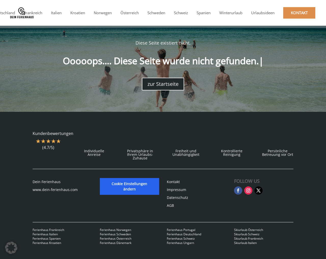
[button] (11, 248)
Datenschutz (177, 197)
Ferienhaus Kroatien (47, 243)
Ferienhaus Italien (45, 234)
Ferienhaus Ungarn (180, 243)
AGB (170, 205)
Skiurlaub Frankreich (248, 238)
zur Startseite (163, 83)
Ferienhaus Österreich (115, 238)
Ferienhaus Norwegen (115, 230)
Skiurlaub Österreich (248, 230)
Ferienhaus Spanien (47, 238)
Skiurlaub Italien (245, 243)
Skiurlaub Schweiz (247, 234)
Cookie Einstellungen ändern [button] (129, 186)
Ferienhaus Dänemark (115, 243)
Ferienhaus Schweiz (181, 238)
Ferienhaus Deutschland (184, 234)
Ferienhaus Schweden (115, 234)
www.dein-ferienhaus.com (55, 189)
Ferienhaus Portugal (181, 230)
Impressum (176, 189)
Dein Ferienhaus (47, 181)
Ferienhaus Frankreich (48, 230)
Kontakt (173, 181)
